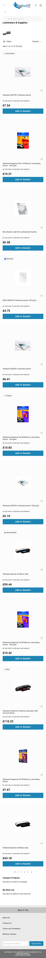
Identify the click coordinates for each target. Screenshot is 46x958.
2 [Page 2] (18, 872)
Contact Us (7, 923)
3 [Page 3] (22, 872)
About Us (6, 918)
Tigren (28, 955)
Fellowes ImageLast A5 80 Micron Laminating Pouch (21, 780)
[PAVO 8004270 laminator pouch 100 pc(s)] (23, 277)
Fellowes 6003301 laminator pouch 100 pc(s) (21, 506)
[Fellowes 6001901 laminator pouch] (23, 72)
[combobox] (23, 18)
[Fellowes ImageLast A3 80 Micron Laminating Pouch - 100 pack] (23, 619)
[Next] (31, 872)
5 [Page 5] (28, 872)
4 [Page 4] (25, 872)
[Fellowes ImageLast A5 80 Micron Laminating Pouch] (23, 756)
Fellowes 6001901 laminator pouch (17, 95)
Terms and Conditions (12, 929)
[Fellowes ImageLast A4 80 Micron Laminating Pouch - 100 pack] (23, 414)
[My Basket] (40, 5)
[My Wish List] (36, 5)
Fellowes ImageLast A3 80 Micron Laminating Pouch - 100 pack (21, 643)
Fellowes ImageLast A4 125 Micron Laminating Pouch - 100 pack (22, 164)
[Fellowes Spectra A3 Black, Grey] (23, 551)
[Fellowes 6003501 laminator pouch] (23, 345)
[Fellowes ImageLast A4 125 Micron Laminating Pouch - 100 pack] (23, 140)
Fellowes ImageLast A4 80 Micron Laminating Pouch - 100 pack (21, 438)
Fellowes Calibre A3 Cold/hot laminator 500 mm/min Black (20, 712)
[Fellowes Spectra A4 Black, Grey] (23, 824)
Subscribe (36, 943)
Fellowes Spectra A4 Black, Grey (15, 848)
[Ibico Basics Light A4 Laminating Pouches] (23, 209)
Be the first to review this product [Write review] (16, 101)
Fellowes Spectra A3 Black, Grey (15, 574)
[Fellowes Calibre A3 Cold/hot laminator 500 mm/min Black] (23, 688)
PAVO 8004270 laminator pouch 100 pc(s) (19, 300)
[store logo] (22, 5)
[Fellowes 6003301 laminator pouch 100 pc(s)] (23, 482)
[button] (37, 41)
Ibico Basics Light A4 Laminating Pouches (20, 232)
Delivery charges (9, 934)
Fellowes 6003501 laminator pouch (17, 369)
